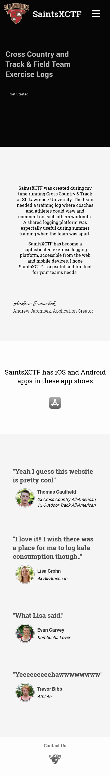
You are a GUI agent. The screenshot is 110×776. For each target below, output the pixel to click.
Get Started (19, 94)
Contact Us (55, 745)
